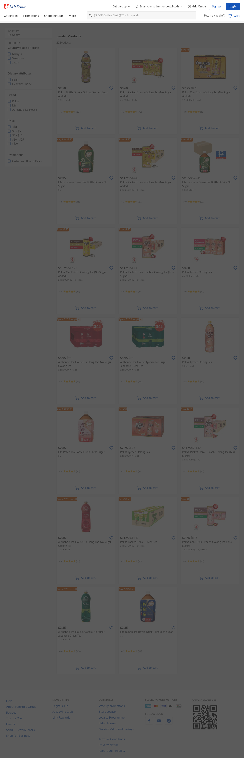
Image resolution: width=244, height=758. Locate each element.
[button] (223, 16)
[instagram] (169, 723)
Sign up (216, 6)
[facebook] (149, 723)
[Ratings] (70, 111)
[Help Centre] (197, 6)
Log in (233, 6)
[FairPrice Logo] (15, 6)
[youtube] (159, 723)
